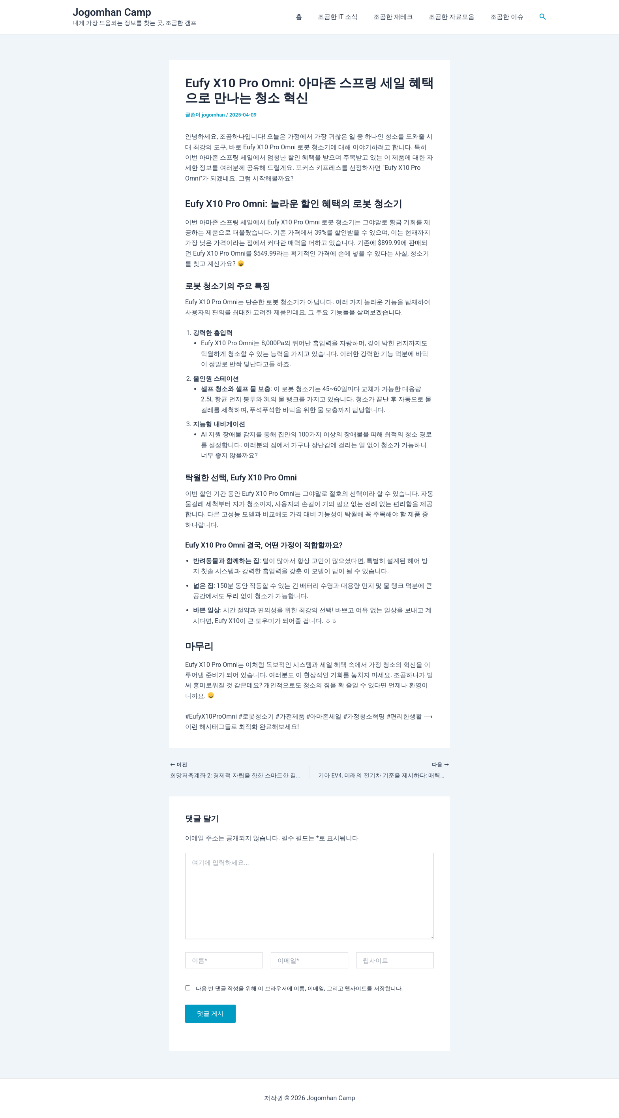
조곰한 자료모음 (456, 17)
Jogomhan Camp (112, 12)
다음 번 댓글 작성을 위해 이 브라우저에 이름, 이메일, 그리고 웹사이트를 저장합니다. (299, 989)
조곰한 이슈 (508, 17)
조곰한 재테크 (401, 17)
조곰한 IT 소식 (349, 17)
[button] (542, 17)
